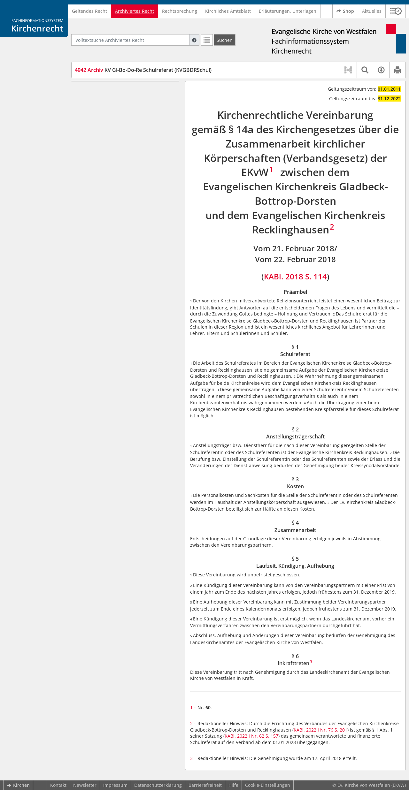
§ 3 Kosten (98, 119)
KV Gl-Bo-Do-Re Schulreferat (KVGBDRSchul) (143, 69)
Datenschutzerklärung (158, 785)
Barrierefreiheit (205, 785)
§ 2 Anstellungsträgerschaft (116, 109)
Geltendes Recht (89, 11)
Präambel (97, 90)
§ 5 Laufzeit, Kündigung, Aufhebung (125, 138)
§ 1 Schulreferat (103, 100)
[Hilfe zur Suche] (194, 40)
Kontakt (58, 785)
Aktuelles (372, 11)
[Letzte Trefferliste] (207, 40)
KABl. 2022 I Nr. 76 (313, 730)
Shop (345, 11)
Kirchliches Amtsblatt (228, 11)
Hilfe (233, 785)
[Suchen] (224, 40)
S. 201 (341, 730)
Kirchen (18, 785)
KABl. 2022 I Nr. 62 (244, 736)
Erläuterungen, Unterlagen (287, 11)
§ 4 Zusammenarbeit (109, 128)
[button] (396, 11)
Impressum (115, 785)
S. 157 (272, 736)
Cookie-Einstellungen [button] (267, 785)
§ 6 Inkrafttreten (104, 147)
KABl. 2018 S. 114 (295, 276)
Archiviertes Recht (134, 11)
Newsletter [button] (84, 785)
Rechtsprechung (179, 11)
